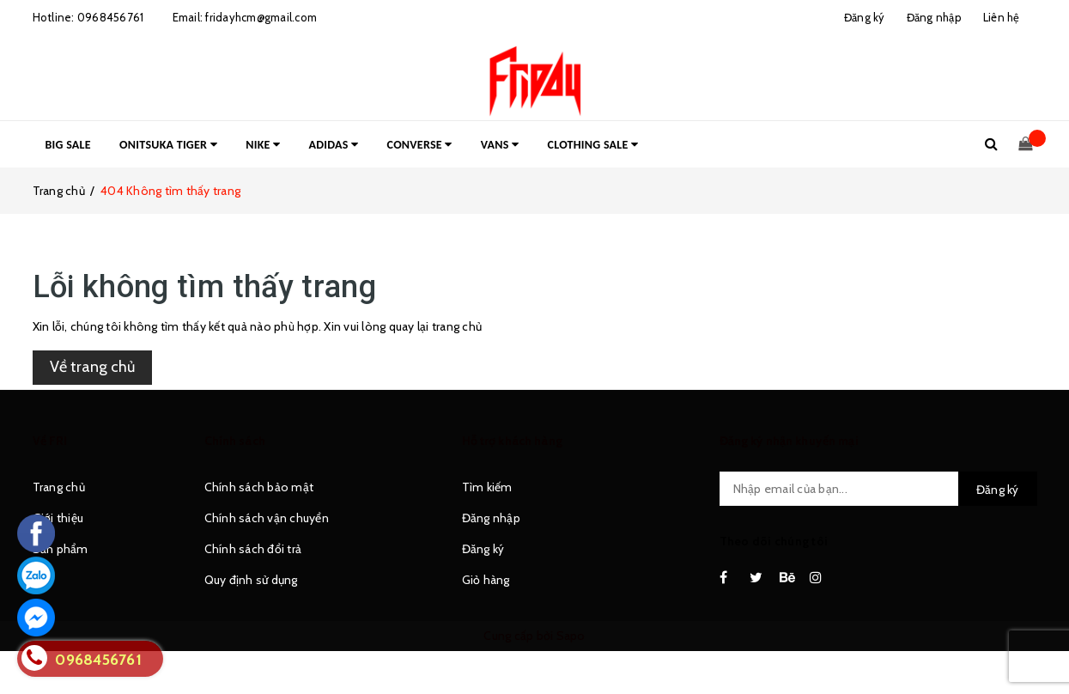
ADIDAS (334, 144)
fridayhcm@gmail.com (261, 17)
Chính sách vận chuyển (266, 518)
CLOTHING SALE (593, 144)
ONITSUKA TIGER (168, 144)
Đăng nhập (491, 518)
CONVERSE (420, 144)
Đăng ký (483, 549)
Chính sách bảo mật (259, 487)
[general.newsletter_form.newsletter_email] (878, 489)
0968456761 (110, 17)
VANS (500, 144)
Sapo (571, 635)
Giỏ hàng (486, 579)
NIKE (263, 144)
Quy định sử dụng (251, 579)
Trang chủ (59, 487)
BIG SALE (68, 144)
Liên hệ (1001, 17)
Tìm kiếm (487, 487)
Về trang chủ (92, 366)
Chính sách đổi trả (253, 549)
